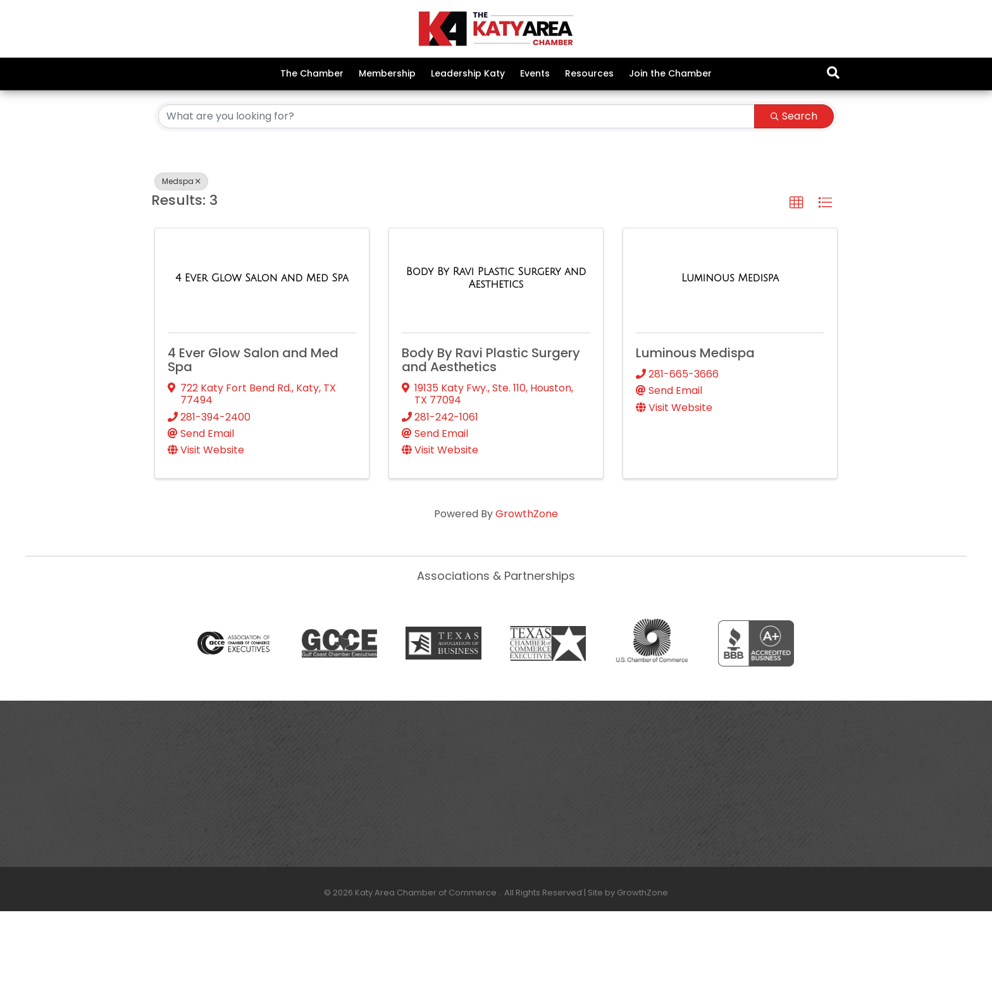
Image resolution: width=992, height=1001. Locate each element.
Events (535, 73)
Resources (589, 73)
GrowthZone (526, 604)
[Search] (833, 72)
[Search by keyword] (456, 206)
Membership (387, 73)
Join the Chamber (670, 73)
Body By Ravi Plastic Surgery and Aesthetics (491, 450)
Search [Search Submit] (794, 206)
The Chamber (312, 73)
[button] (796, 292)
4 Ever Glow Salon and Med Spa (253, 450)
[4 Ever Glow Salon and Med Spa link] (261, 368)
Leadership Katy (468, 73)
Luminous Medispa (695, 443)
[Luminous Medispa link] (730, 368)
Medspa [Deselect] (181, 271)
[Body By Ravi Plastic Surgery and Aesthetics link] (496, 368)
